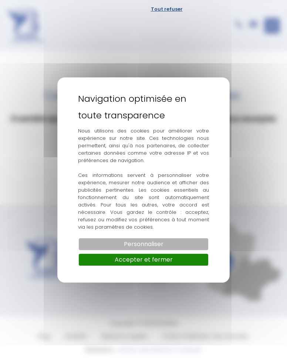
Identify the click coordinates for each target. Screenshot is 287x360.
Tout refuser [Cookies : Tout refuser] (167, 9)
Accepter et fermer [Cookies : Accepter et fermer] (144, 259)
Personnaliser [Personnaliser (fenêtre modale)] (143, 244)
